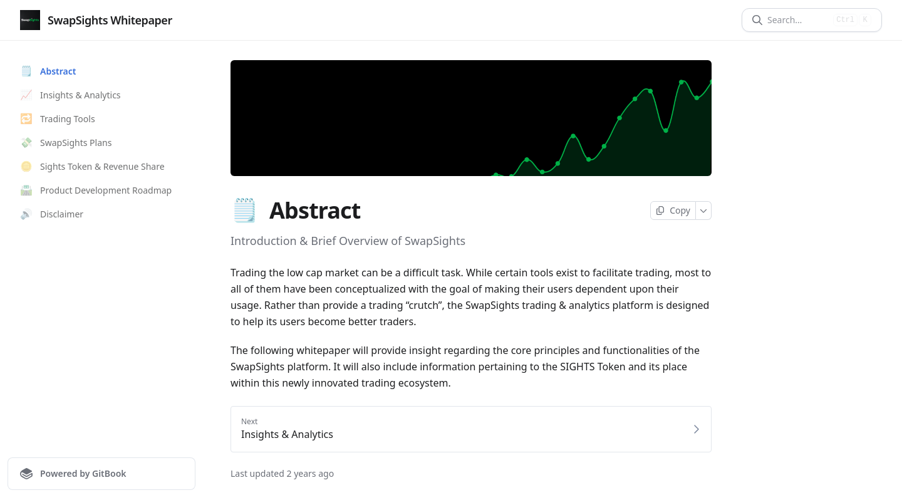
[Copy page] (673, 210)
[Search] (797, 20)
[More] (704, 210)
